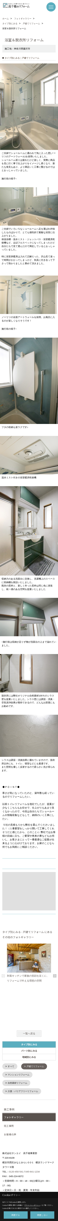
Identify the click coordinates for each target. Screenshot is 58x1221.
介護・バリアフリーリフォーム (23, 1091)
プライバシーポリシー (32, 1205)
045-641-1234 (32, 1171)
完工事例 (9, 1125)
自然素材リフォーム (17, 1082)
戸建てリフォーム (35, 1066)
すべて (11, 1066)
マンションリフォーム (18, 1074)
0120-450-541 (16, 1171)
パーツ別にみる (29, 1050)
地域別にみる (29, 1057)
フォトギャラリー (14, 1116)
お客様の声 (10, 1134)
